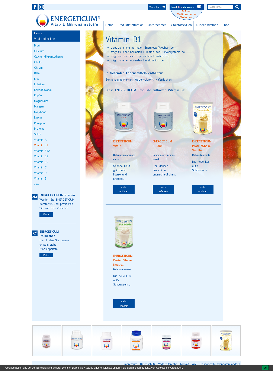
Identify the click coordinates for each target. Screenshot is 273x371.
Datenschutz (147, 364)
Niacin (38, 117)
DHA (37, 73)
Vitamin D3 (41, 173)
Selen (37, 134)
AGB (194, 364)
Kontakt (184, 364)
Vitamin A (40, 140)
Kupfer (38, 95)
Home (109, 25)
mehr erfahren (123, 189)
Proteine (39, 128)
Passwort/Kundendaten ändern (220, 364)
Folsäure (39, 84)
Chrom (38, 68)
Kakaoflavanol (43, 90)
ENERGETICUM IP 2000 (162, 143)
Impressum (130, 364)
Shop (225, 25)
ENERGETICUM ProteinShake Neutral (122, 260)
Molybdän (40, 112)
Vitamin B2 (41, 156)
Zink (36, 184)
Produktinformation (131, 25)
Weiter (46, 214)
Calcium (39, 51)
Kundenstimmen (207, 25)
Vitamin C (40, 167)
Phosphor (40, 123)
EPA (36, 79)
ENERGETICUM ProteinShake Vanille (201, 146)
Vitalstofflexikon (181, 25)
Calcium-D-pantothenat (48, 56)
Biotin (37, 45)
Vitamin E (40, 178)
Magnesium (41, 101)
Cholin (38, 62)
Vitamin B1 (41, 145)
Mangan (39, 106)
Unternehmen (157, 25)
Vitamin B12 (42, 151)
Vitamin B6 (41, 162)
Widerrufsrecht (167, 364)
